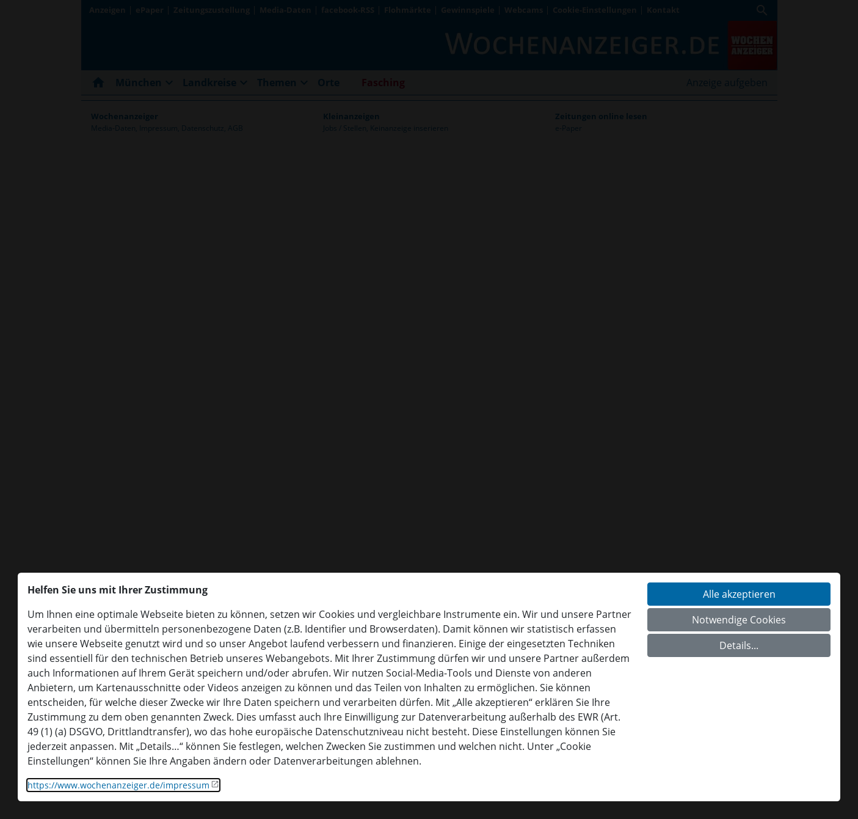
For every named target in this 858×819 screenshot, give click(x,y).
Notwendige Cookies (739, 619)
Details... (738, 645)
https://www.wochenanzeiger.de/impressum (118, 785)
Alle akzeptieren (739, 594)
